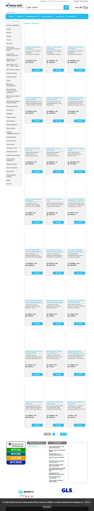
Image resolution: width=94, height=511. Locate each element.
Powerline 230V (11, 141)
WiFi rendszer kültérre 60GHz (13, 96)
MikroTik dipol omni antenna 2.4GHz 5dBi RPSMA (76, 301)
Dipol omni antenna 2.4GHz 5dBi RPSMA (33, 200)
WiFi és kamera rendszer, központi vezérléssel (13, 91)
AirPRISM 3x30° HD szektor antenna (76, 149)
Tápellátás (13, 114)
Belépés (76, 1)
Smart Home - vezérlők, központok (13, 54)
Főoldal (11, 16)
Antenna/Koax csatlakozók (13, 159)
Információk (60, 16)
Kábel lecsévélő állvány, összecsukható (55, 477)
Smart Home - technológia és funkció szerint (13, 48)
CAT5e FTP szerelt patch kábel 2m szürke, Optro (56, 462)
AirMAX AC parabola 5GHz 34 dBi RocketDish (54, 98)
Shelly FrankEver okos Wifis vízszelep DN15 (56, 481)
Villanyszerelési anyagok (13, 175)
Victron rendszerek (13, 168)
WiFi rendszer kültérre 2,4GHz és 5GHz (13, 102)
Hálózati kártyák (13, 137)
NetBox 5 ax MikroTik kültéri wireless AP (33, 402)
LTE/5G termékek (13, 73)
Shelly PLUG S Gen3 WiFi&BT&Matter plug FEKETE (56, 474)
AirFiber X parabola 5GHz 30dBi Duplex (54, 47)
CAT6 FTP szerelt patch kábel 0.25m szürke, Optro (56, 465)
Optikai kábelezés (13, 124)
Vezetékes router (13, 77)
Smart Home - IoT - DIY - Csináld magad (13, 65)
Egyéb (8, 180)
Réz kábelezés (13, 121)
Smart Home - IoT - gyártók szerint (13, 60)
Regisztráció (84, 1)
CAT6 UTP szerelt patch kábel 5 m (56, 458)
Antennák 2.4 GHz (13, 148)
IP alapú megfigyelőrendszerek (13, 132)
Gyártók (20, 16)
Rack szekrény (13, 128)
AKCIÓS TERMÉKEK (12, 25)
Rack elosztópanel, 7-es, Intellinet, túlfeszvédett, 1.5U (56, 454)
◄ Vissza (47, 434)
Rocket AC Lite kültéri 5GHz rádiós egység (55, 402)
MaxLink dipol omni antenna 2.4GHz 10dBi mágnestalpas (33, 301)
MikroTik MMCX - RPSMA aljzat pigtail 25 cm (54, 352)
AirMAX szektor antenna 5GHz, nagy (54, 149)
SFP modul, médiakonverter (13, 84)
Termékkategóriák (32, 16)
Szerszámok (10, 171)
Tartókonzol (13, 110)
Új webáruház (71, 16)
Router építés (13, 144)
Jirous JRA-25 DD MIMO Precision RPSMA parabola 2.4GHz (33, 250)
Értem (87, 502)
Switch (13, 80)
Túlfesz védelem (11, 117)
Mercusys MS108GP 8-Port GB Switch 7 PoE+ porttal (56, 447)
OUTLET (13, 184)
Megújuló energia (13, 164)
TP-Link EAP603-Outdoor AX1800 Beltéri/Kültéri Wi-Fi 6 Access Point (57, 469)
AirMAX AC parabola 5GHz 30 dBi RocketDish (33, 98)
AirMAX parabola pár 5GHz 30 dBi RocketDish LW (76, 98)
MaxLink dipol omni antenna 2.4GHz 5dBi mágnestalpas (55, 301)
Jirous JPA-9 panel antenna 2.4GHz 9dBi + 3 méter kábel (76, 200)
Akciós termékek (46, 16)
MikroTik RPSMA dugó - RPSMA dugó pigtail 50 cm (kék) (75, 352)
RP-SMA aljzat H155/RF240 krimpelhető (75, 402)
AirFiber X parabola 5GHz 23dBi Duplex (32, 47)
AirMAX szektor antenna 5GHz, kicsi (32, 149)
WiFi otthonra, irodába (13, 69)
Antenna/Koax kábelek (13, 155)
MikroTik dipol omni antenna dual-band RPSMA (33, 352)
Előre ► (63, 434)
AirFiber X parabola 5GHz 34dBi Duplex (75, 47)
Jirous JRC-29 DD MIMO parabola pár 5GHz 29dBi (75, 250)
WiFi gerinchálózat (13, 106)
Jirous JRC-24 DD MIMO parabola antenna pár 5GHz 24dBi (55, 250)
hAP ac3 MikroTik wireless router (54, 200)
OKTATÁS (9, 43)
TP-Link (13, 40)
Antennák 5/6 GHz (13, 151)
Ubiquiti (13, 36)
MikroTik (13, 32)
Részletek (47, 507)
